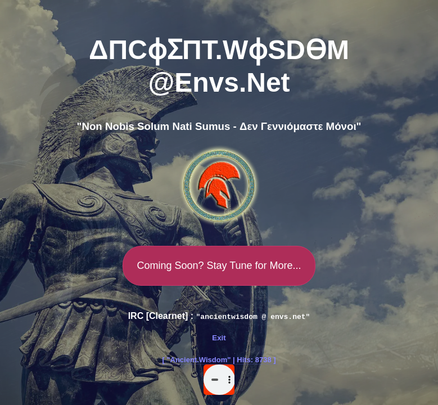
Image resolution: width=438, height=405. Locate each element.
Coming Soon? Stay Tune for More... (219, 265)
